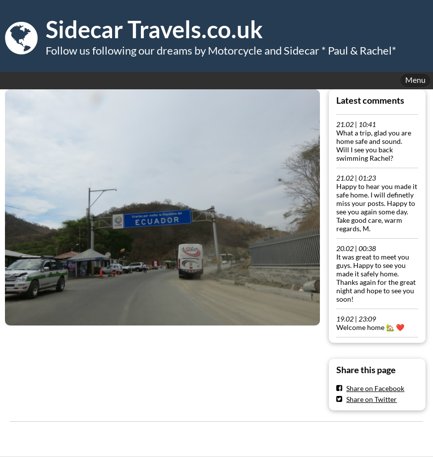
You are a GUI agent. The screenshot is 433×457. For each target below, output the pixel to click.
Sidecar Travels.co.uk (154, 29)
